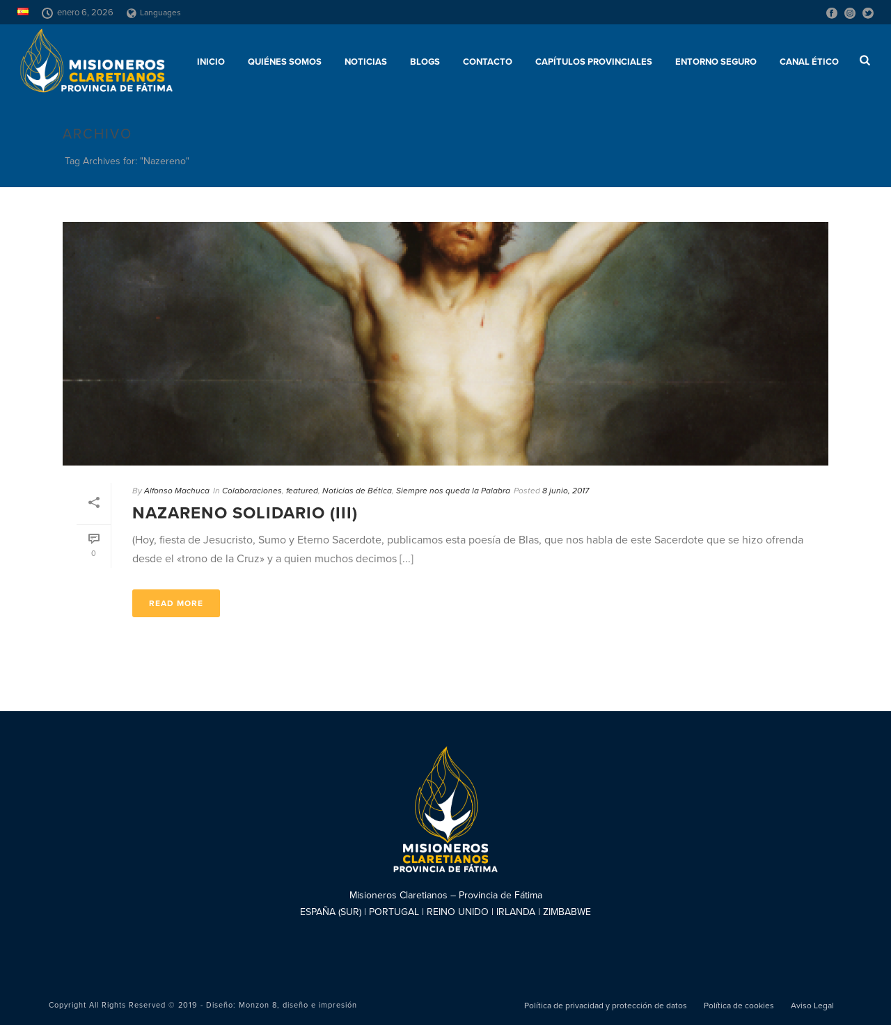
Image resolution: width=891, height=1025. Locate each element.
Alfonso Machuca (177, 490)
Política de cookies (739, 1005)
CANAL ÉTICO (809, 61)
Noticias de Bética (357, 490)
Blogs (425, 61)
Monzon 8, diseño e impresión (298, 1005)
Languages (154, 12)
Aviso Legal (812, 1005)
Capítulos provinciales (593, 61)
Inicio (211, 61)
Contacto (487, 61)
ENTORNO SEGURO (716, 61)
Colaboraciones (252, 490)
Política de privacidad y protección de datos (605, 1005)
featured (302, 490)
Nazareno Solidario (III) (245, 513)
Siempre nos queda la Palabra (453, 490)
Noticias (366, 61)
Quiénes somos (285, 61)
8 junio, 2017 (565, 490)
